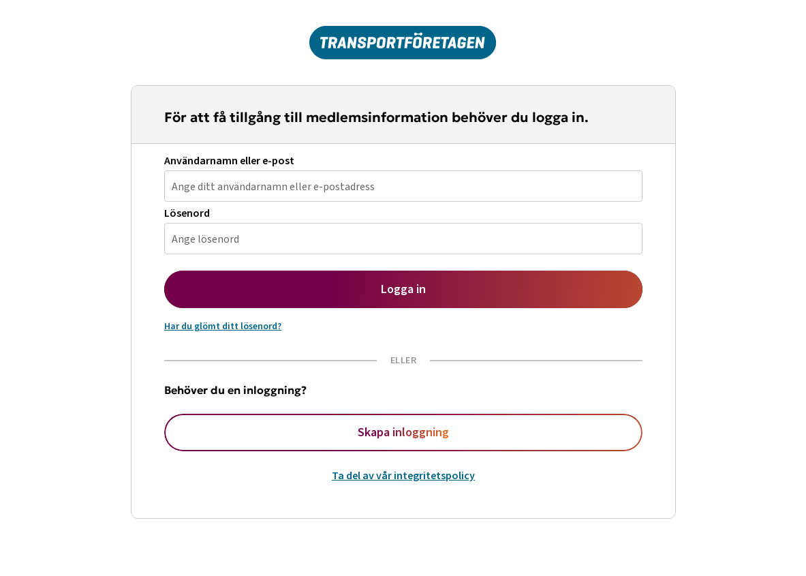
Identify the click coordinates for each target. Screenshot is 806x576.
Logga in (403, 289)
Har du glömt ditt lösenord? (222, 326)
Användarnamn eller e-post (229, 161)
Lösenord (187, 213)
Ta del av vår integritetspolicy (403, 475)
